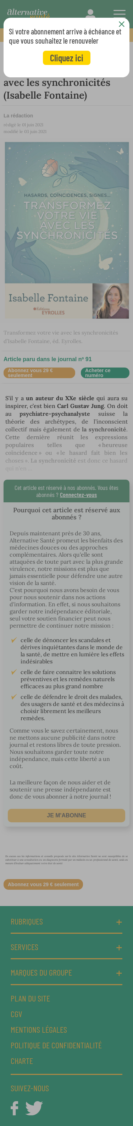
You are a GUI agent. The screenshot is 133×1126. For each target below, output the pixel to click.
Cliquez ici (66, 57)
